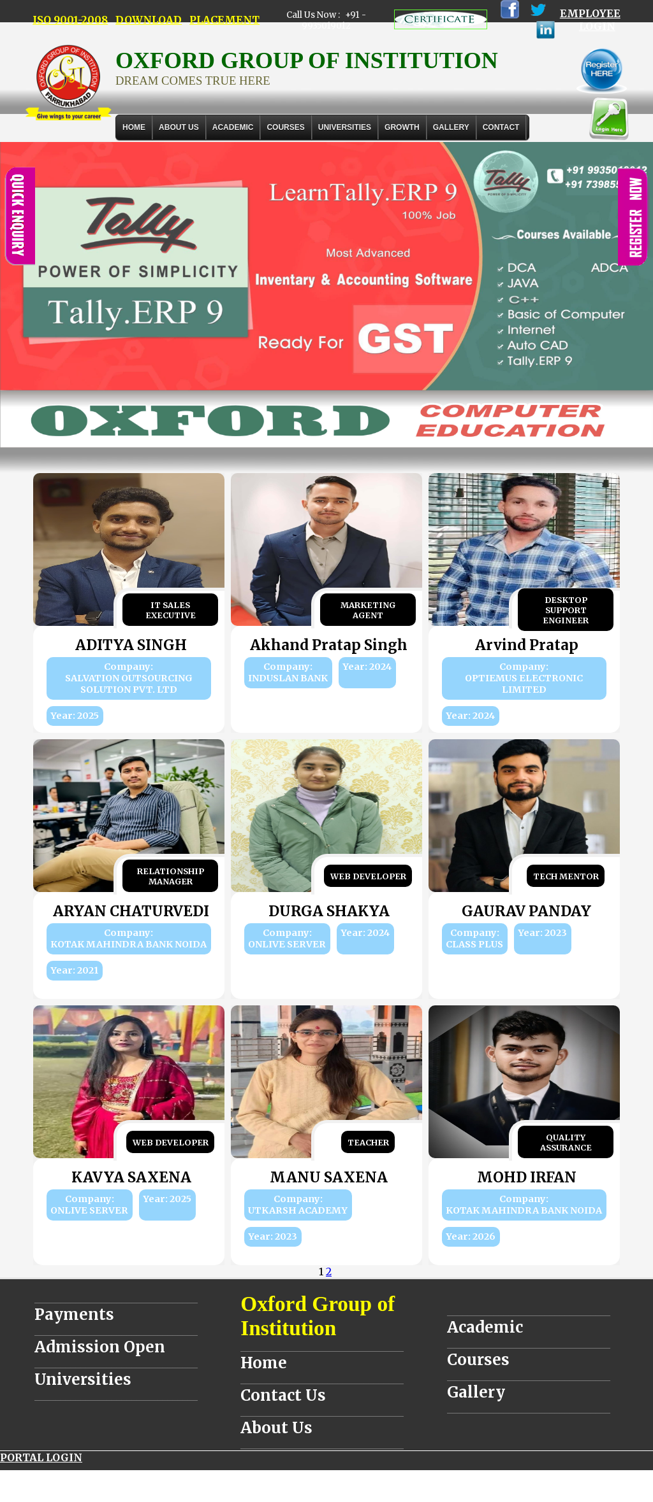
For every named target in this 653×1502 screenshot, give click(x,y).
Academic (485, 1327)
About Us (179, 127)
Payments (74, 1314)
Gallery (451, 127)
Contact (501, 127)
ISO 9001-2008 (70, 19)
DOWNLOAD (148, 19)
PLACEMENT (224, 19)
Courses (478, 1360)
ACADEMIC (233, 127)
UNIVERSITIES (344, 127)
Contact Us (283, 1395)
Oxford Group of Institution (317, 1316)
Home (133, 127)
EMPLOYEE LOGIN (590, 19)
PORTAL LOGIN (41, 1457)
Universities (82, 1379)
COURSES (285, 127)
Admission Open (99, 1347)
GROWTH (402, 127)
